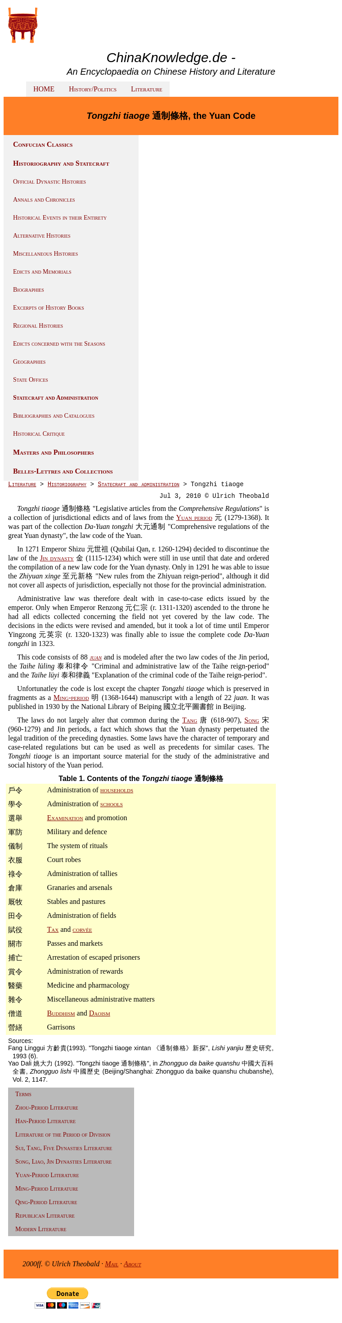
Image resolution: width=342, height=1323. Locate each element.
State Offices (30, 379)
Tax (53, 929)
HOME (43, 89)
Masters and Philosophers (53, 452)
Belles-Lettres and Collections (63, 471)
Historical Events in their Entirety (60, 217)
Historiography (67, 484)
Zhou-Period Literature (46, 1107)
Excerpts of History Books (48, 307)
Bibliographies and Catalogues (53, 415)
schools (111, 804)
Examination (65, 818)
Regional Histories (38, 325)
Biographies (28, 289)
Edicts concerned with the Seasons (59, 343)
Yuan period (194, 517)
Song (251, 720)
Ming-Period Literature (46, 1188)
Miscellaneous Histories (45, 253)
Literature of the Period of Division (62, 1134)
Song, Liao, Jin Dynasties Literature (63, 1161)
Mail (111, 1264)
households (116, 790)
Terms (23, 1094)
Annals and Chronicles (44, 199)
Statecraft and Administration (55, 397)
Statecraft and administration (138, 484)
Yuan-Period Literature (47, 1175)
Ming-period (71, 697)
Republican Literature (45, 1215)
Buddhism (61, 1013)
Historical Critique (39, 433)
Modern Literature (40, 1229)
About (132, 1264)
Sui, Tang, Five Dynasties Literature (63, 1148)
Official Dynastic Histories (49, 181)
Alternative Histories (42, 235)
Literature (146, 89)
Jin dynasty (57, 558)
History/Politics (93, 89)
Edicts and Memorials (42, 271)
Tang (190, 720)
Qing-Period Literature (46, 1202)
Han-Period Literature (45, 1121)
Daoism (99, 1013)
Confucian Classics (42, 144)
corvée (82, 929)
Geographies (29, 361)
